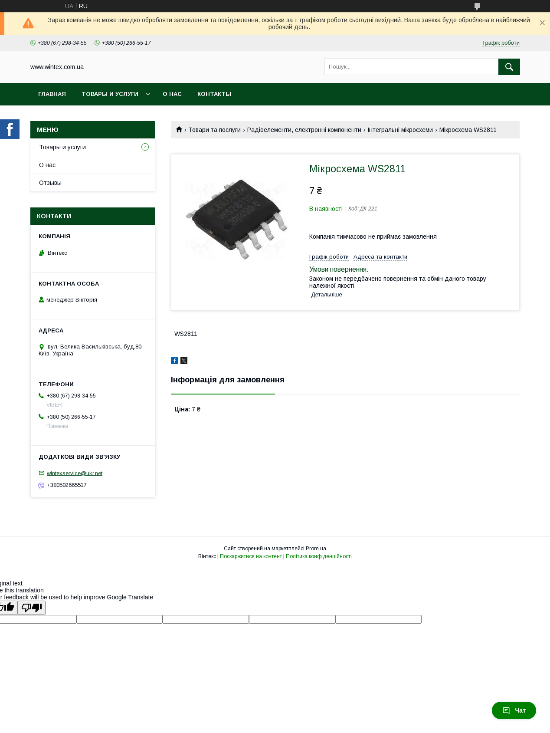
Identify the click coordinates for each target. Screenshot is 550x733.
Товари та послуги (214, 129)
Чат (514, 710)
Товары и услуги (110, 94)
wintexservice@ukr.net (74, 473)
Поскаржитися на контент (251, 556)
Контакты (214, 94)
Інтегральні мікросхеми (400, 129)
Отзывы (50, 182)
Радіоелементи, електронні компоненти (304, 129)
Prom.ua (316, 549)
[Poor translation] (32, 608)
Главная (52, 94)
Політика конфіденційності (319, 556)
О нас (172, 94)
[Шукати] (509, 67)
